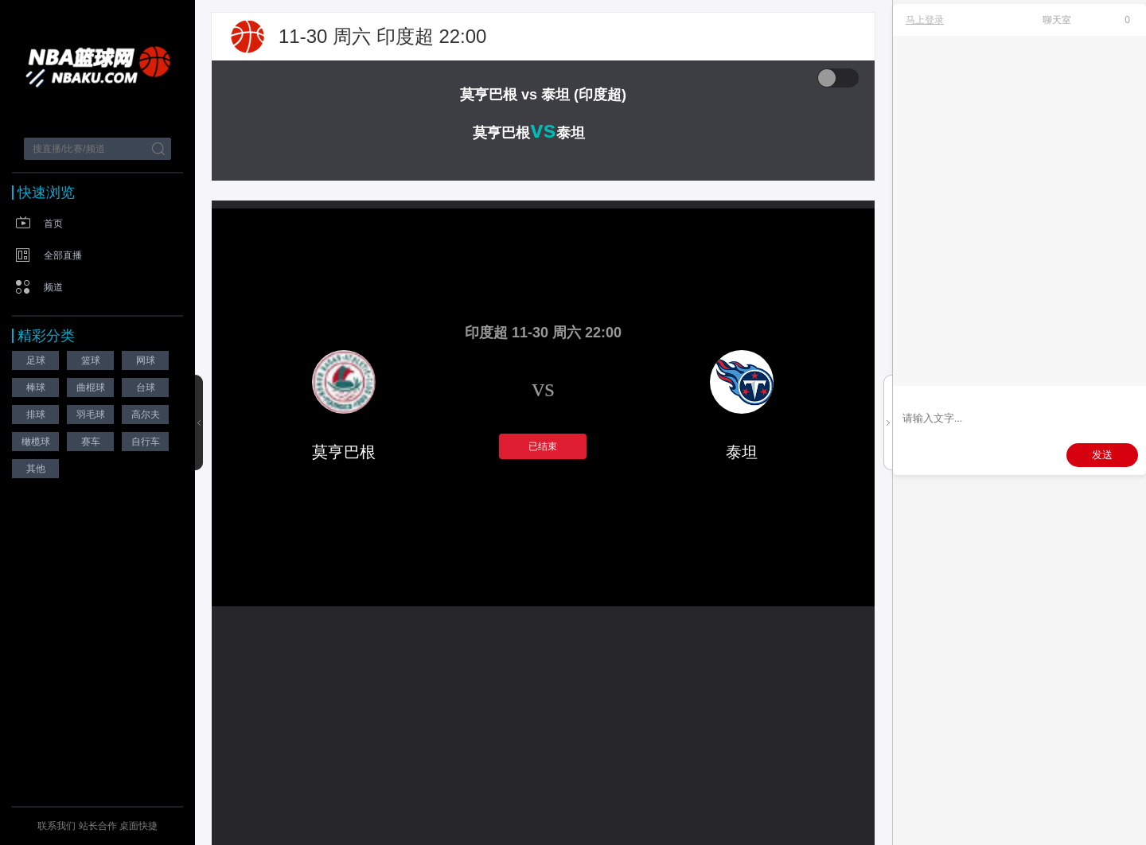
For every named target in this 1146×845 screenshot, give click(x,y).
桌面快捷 (138, 825)
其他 (35, 468)
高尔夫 (145, 414)
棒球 (35, 387)
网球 (145, 360)
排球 (35, 414)
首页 (53, 223)
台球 (145, 387)
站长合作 (99, 825)
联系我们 (56, 825)
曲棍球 (90, 387)
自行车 (145, 441)
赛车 (90, 441)
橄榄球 (35, 441)
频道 (53, 287)
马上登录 (925, 19)
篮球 (90, 360)
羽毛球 (90, 414)
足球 (35, 360)
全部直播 (63, 255)
